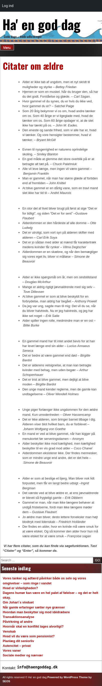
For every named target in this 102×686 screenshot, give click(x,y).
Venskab (9, 631)
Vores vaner (12, 650)
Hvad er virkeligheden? (20, 588)
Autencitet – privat (17, 646)
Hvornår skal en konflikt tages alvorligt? (33, 626)
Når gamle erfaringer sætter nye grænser (34, 607)
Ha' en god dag (41, 24)
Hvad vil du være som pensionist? (29, 636)
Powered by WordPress (63, 677)
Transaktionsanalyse (18, 617)
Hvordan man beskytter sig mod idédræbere (36, 612)
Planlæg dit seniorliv (18, 641)
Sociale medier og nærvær (23, 655)
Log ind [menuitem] (8, 6)
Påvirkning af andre (17, 622)
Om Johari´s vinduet (18, 602)
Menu (7, 47)
